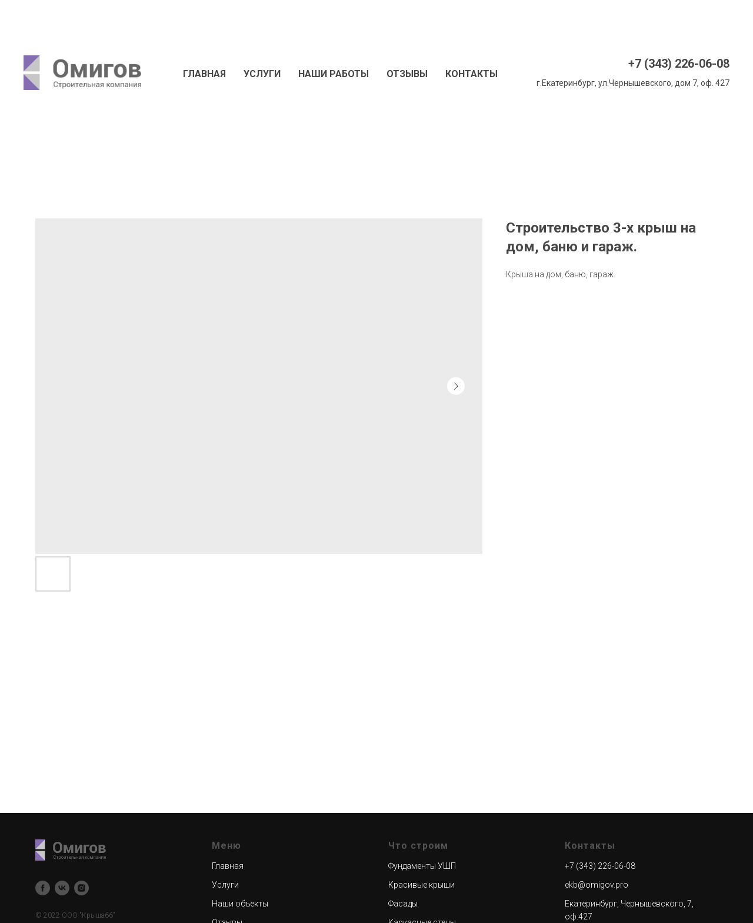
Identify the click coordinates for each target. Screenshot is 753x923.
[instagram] (81, 888)
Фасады (403, 903)
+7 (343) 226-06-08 (678, 64)
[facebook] (42, 888)
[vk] (62, 888)
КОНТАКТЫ (471, 73)
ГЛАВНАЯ (204, 73)
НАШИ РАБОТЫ (333, 73)
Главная (228, 866)
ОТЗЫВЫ (407, 73)
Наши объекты (240, 903)
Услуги (225, 884)
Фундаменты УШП (422, 866)
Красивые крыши (421, 884)
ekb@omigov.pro (596, 884)
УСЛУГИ (262, 73)
